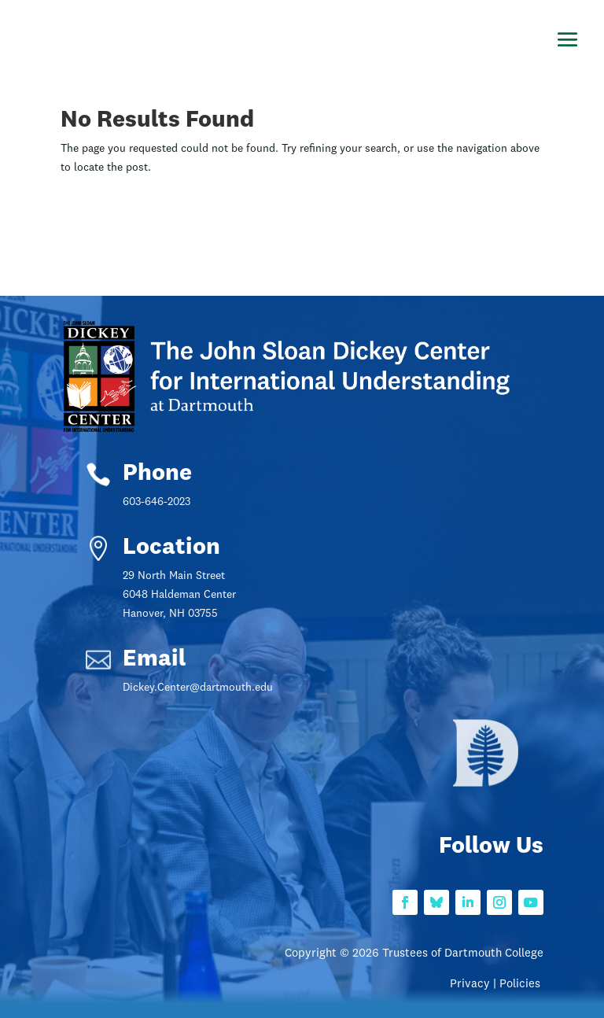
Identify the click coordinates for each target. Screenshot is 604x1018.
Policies (521, 984)
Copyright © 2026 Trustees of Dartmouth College (414, 954)
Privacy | (474, 984)
